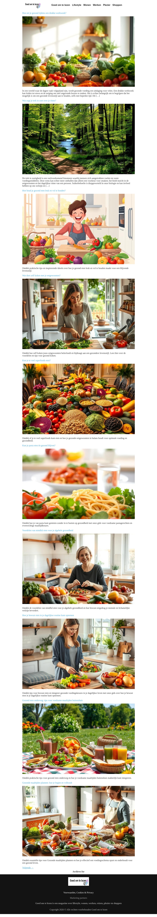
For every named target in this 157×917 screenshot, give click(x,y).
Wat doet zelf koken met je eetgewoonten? (41, 275)
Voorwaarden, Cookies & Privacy (78, 892)
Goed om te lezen (60, 5)
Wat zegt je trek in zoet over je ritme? (39, 100)
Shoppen (117, 5)
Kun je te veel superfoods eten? (36, 360)
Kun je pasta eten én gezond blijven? (38, 445)
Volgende (28, 867)
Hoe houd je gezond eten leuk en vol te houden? (44, 190)
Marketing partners (78, 898)
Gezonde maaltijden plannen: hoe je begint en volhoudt (47, 783)
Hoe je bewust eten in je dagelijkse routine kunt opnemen (48, 615)
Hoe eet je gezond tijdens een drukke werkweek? (44, 13)
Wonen (87, 5)
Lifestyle (76, 5)
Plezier (106, 5)
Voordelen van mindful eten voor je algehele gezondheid (47, 530)
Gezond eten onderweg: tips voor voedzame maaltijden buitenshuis (52, 700)
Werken (97, 5)
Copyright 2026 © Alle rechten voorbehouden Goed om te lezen (78, 909)
